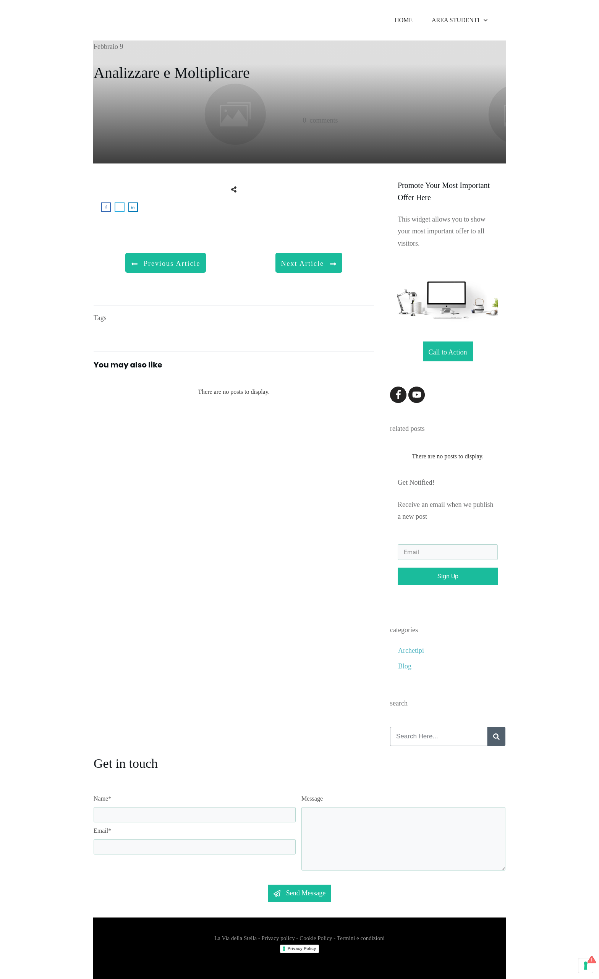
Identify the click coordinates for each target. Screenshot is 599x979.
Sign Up (447, 576)
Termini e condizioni (361, 938)
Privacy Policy (302, 948)
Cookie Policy (316, 938)
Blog (404, 666)
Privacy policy (278, 938)
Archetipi (411, 650)
